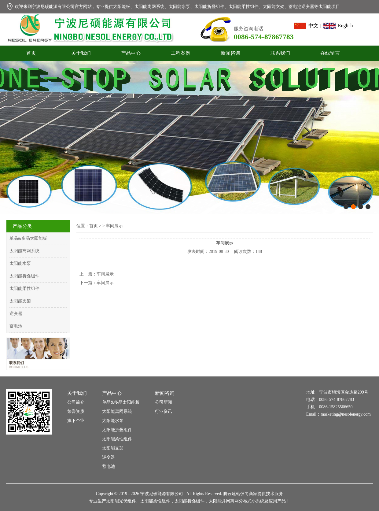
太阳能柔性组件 (24, 288)
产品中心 (131, 53)
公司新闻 (163, 402)
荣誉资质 (75, 411)
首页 (31, 53)
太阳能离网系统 (24, 251)
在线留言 (330, 53)
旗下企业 (75, 420)
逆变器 (15, 313)
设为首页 (337, 20)
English (338, 25)
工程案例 (180, 53)
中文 (306, 25)
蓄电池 (15, 326)
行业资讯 (163, 411)
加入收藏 (361, 20)
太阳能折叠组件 (24, 276)
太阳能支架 (20, 301)
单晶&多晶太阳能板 (28, 238)
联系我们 (280, 53)
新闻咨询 (230, 53)
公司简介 (75, 402)
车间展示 (105, 274)
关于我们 (81, 53)
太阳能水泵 (20, 263)
